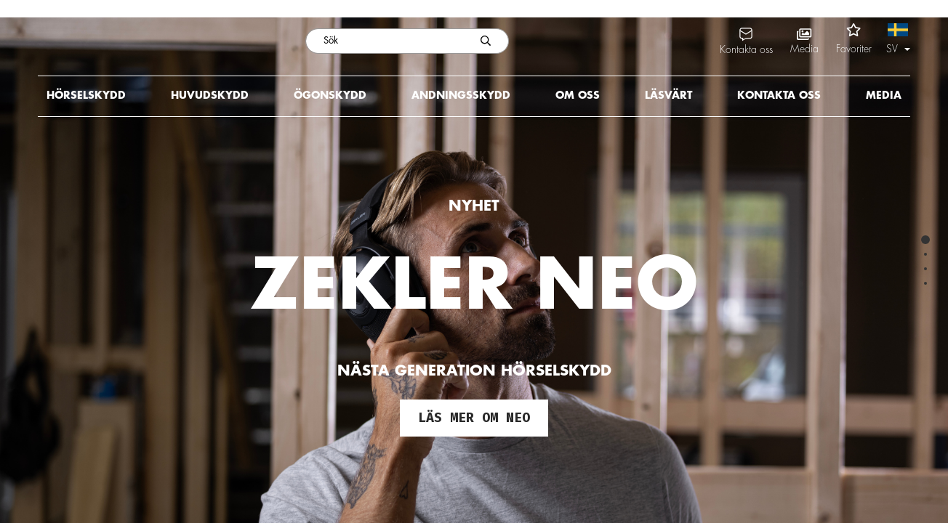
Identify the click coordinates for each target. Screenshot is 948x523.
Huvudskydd (210, 95)
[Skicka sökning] (486, 41)
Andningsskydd (460, 95)
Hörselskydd (86, 95)
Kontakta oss (779, 95)
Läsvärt (668, 95)
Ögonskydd (330, 95)
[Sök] (384, 41)
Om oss (577, 95)
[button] (898, 40)
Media (883, 95)
